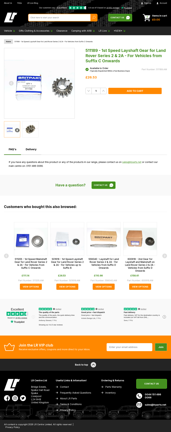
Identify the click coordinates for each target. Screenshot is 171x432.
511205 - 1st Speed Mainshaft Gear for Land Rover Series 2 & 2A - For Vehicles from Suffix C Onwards (31, 263)
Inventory (110, 392)
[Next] (67, 83)
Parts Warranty (113, 386)
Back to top (85, 364)
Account (162, 3)
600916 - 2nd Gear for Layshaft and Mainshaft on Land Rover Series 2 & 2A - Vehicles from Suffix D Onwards (140, 265)
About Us (8, 3)
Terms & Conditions (71, 404)
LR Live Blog (32, 3)
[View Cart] (155, 17)
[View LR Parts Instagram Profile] (15, 398)
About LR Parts (68, 398)
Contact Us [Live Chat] (120, 17)
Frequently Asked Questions (75, 392)
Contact (64, 386)
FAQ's (12, 149)
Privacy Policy (68, 410)
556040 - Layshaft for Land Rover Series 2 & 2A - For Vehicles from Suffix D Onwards (104, 263)
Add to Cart (135, 91)
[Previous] (11, 83)
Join (161, 347)
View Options (31, 286)
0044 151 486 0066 (148, 396)
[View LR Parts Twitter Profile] (23, 398)
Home (8, 42)
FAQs (19, 3)
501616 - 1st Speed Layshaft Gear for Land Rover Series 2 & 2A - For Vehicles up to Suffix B (67, 263)
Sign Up (146, 3)
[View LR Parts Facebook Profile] (7, 398)
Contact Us (151, 383)
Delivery (31, 149)
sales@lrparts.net (131, 162)
